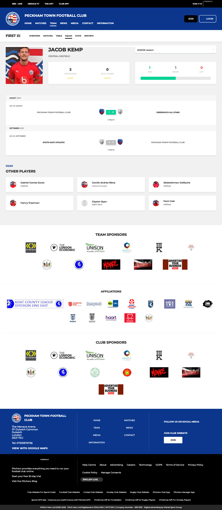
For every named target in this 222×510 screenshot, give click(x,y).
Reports (89, 36)
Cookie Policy (89, 472)
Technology (145, 464)
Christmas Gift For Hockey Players (175, 500)
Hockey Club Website (116, 492)
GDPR (159, 464)
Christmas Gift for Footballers (107, 500)
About (103, 464)
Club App (64, 4)
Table (59, 36)
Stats (78, 36)
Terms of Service (175, 464)
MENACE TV (33, 4)
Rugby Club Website (139, 492)
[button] (28, 23)
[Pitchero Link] (210, 5)
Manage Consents (111, 472)
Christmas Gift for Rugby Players (140, 500)
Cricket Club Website (93, 492)
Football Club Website (69, 492)
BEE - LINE (17, 4)
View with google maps (29, 448)
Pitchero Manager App (184, 492)
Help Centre (89, 464)
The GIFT (49, 4)
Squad (68, 36)
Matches (48, 36)
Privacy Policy (195, 464)
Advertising (116, 464)
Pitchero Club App (161, 492)
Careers (131, 464)
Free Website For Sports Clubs (41, 492)
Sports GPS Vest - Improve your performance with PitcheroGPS (60, 500)
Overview (34, 36)
